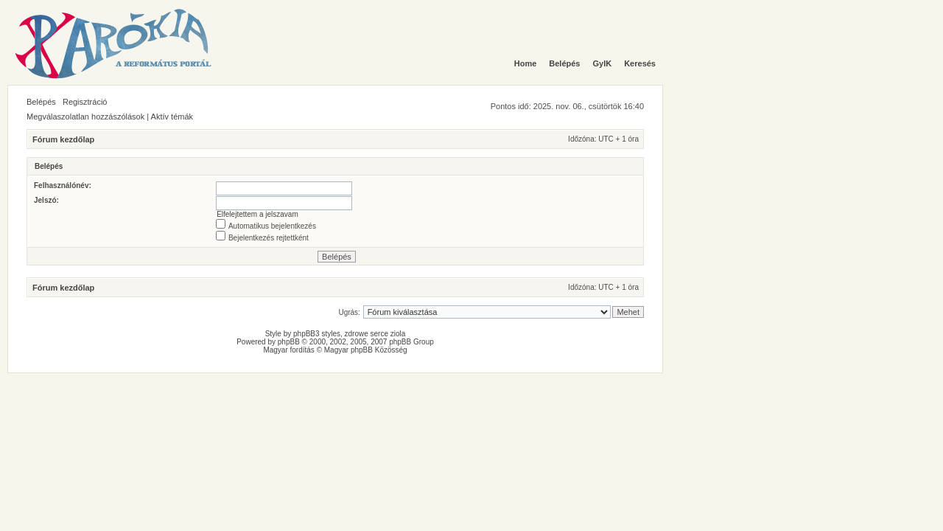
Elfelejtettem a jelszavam (257, 214)
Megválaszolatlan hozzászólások (85, 116)
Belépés (41, 101)
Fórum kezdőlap (63, 139)
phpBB (289, 342)
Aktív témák (172, 116)
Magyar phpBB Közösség (365, 350)
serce (379, 334)
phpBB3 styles (316, 334)
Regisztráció (85, 101)
